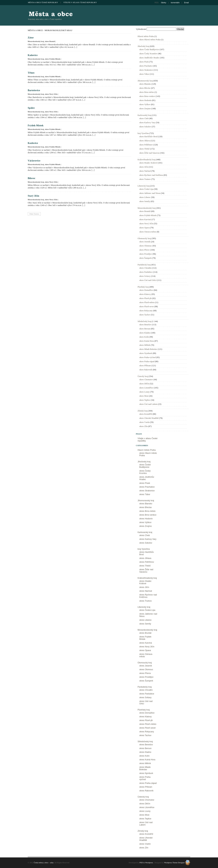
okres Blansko (145, 84)
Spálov (31, 107)
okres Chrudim (145, 268)
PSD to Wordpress (146, 863)
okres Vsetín (144, 422)
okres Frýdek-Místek (52, 59)
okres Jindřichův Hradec (149, 57)
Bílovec (31, 178)
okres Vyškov (144, 104)
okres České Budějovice (149, 49)
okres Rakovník (145, 369)
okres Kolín (144, 337)
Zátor (31, 37)
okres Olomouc (145, 246)
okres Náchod (145, 171)
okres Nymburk (145, 353)
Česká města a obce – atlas (50, 14)
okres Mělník (144, 345)
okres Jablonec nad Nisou (149, 193)
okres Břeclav (145, 88)
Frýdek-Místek (35, 125)
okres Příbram (145, 365)
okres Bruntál (50, 41)
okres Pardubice (145, 272)
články (163, 3)
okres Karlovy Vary (147, 122)
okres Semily (144, 201)
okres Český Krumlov (148, 53)
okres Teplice (144, 400)
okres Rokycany (146, 310)
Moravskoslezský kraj (36, 41)
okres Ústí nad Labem (148, 404)
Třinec (31, 72)
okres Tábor (144, 74)
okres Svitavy (145, 276)
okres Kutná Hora (146, 341)
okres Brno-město (146, 92)
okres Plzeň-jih (145, 298)
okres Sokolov (145, 126)
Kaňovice (33, 55)
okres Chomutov (146, 379)
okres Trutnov (145, 179)
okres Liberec (145, 197)
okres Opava (144, 227)
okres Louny (144, 392)
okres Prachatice (146, 66)
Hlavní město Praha (146, 36)
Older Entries (34, 214)
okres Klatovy (145, 294)
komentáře (175, 3)
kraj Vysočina (143, 133)
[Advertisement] (150, 15)
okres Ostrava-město (147, 232)
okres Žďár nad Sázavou (149, 153)
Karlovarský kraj (144, 115)
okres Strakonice (146, 70)
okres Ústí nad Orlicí (147, 280)
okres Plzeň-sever (146, 306)
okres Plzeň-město (146, 302)
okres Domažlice (146, 290)
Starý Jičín (33, 195)
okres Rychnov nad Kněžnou (151, 175)
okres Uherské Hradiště (149, 418)
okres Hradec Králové (148, 163)
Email (186, 3)
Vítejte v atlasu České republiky (80, 2)
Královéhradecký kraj (146, 159)
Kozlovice (33, 143)
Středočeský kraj (144, 321)
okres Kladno (144, 333)
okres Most (144, 396)
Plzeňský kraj (143, 287)
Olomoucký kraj (144, 238)
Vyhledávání (141, 29)
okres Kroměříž (145, 414)
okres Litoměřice (146, 388)
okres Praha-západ (146, 361)
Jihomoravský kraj (145, 81)
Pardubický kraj (144, 265)
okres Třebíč (144, 149)
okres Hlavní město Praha (150, 39)
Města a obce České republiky (43, 2)
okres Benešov (145, 324)
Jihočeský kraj (143, 46)
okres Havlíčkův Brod (148, 136)
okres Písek (144, 62)
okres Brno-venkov (147, 96)
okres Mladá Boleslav (148, 349)
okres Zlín (143, 426)
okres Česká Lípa (146, 189)
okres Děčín (144, 383)
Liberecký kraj (144, 186)
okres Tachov (144, 315)
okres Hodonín (145, 100)
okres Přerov (144, 250)
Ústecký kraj (143, 376)
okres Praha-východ (147, 357)
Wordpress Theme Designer (174, 863)
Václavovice (34, 160)
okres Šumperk (145, 258)
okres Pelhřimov (146, 145)
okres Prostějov (145, 254)
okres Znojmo (145, 108)
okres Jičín (143, 167)
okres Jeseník (144, 241)
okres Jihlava (144, 140)
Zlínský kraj (143, 411)
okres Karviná (145, 219)
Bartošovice (34, 90)
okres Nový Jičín (51, 94)
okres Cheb (144, 118)
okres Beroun (144, 329)
